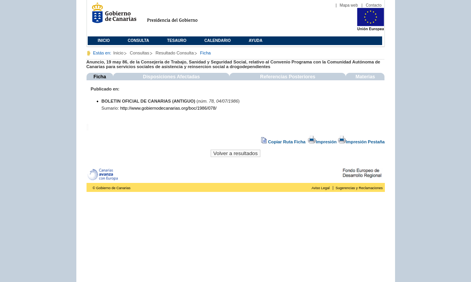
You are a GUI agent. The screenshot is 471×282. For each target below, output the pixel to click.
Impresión (322, 141)
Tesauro (176, 40)
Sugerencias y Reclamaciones (359, 188)
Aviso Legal (321, 188)
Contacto (373, 5)
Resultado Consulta (174, 53)
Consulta (138, 40)
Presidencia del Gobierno (179, 16)
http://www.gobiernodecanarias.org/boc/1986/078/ (168, 108)
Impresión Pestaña (361, 141)
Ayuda (255, 40)
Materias (365, 77)
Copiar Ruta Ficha (284, 141)
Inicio (104, 40)
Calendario (217, 40)
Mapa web (349, 5)
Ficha (100, 77)
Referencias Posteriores (287, 77)
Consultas (139, 53)
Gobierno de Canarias (112, 16)
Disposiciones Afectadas (171, 77)
